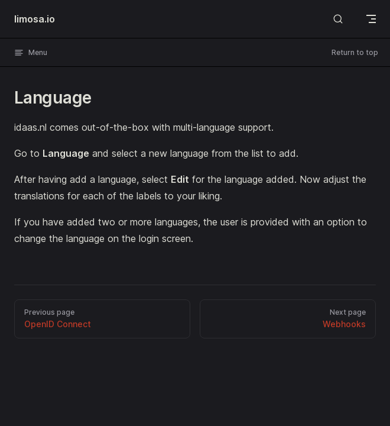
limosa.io (34, 19)
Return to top (355, 52)
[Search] (338, 18)
